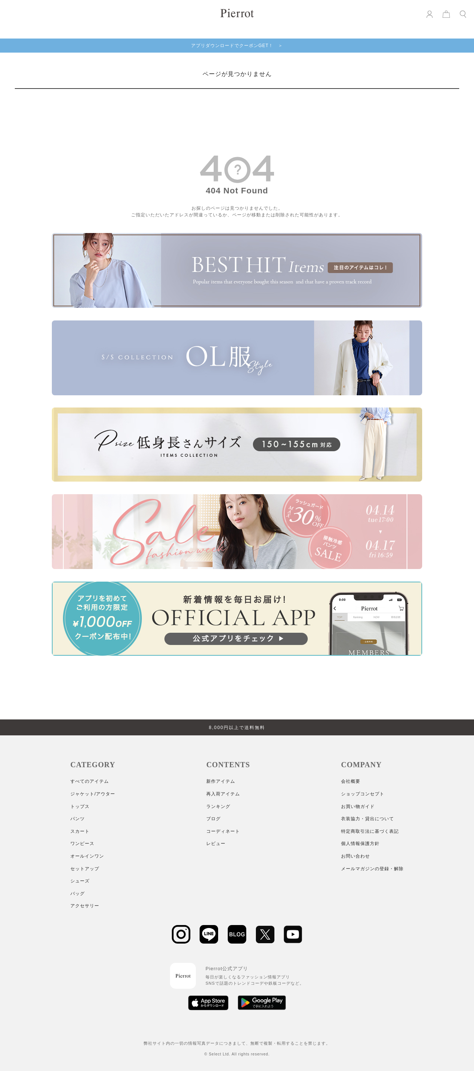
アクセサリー (84, 905)
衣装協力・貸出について (367, 818)
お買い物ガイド (358, 806)
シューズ (80, 881)
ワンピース (82, 843)
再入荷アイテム (223, 793)
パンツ (77, 818)
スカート (80, 831)
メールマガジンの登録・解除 (372, 868)
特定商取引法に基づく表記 (370, 831)
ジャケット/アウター (92, 793)
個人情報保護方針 (360, 843)
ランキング (218, 806)
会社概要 (350, 781)
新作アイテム (220, 781)
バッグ (77, 893)
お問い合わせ (355, 856)
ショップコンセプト (362, 793)
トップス (80, 806)
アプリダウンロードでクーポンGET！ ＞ (237, 45)
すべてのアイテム (89, 781)
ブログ (213, 818)
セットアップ (84, 868)
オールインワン (87, 856)
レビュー (216, 843)
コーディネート (223, 831)
